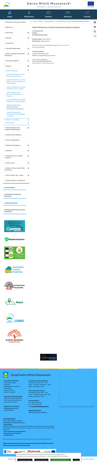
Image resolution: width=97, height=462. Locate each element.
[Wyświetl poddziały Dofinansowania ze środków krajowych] (28, 156)
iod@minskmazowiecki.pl (11, 408)
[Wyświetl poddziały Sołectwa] (28, 38)
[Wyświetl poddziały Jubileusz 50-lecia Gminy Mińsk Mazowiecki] (28, 168)
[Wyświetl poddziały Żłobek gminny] (28, 123)
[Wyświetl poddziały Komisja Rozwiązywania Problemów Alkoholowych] (28, 128)
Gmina (35, 21)
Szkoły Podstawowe (49, 21)
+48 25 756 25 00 (36, 402)
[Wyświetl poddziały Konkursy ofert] (28, 163)
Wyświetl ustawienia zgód (41, 459)
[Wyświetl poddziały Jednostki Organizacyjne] (28, 48)
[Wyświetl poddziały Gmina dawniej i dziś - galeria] (28, 175)
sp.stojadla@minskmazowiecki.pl (45, 55)
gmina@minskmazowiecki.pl (41, 406)
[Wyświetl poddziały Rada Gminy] (28, 32)
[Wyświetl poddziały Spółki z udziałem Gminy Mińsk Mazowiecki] (28, 54)
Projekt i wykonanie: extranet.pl (86, 459)
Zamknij (76, 459)
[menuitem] (16, 22)
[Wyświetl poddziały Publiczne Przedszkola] (28, 120)
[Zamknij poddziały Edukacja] (28, 66)
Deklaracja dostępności (13, 459)
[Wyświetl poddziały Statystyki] (28, 150)
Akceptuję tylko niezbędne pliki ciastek (60, 459)
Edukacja (40, 21)
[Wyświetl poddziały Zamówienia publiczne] (28, 61)
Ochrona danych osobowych (25, 459)
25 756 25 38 (10, 410)
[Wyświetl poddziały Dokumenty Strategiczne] (28, 145)
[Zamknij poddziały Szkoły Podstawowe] (28, 70)
